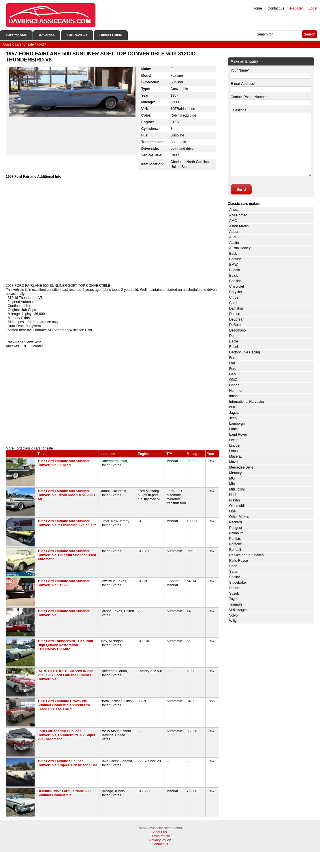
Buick (233, 276)
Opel (232, 511)
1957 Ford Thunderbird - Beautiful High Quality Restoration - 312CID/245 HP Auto (65, 645)
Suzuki (234, 593)
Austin (234, 243)
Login (313, 8)
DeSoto (235, 325)
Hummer (235, 391)
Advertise (47, 35)
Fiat (232, 363)
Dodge (234, 336)
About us (160, 832)
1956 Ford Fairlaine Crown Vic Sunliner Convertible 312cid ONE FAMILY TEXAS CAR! (64, 705)
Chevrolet (236, 286)
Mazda (234, 462)
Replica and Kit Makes (246, 555)
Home (257, 8)
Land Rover (238, 434)
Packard (235, 522)
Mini (232, 484)
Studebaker (238, 583)
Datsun (234, 314)
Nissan (234, 500)
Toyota (234, 599)
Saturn (234, 572)
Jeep (233, 418)
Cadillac (235, 281)
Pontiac (235, 539)
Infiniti (233, 396)
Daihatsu (236, 308)
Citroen (234, 297)
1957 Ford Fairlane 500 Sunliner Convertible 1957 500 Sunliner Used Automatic (66, 555)
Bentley (235, 259)
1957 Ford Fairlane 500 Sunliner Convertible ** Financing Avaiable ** (66, 523)
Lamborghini (238, 424)
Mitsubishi (236, 489)
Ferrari (234, 358)
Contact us (276, 8)
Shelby (234, 577)
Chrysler (235, 292)
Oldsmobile (237, 506)
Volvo (233, 615)
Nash (233, 495)
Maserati (235, 456)
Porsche (235, 544)
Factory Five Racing (244, 352)
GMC (233, 380)
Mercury (235, 473)
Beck (233, 254)
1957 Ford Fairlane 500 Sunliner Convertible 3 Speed (63, 463)
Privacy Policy (160, 840)
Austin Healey (240, 248)
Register (296, 8)
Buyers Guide (110, 35)
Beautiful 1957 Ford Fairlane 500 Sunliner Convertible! (64, 793)
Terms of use (160, 836)
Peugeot (235, 528)
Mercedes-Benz (241, 467)
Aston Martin (239, 226)
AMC (233, 221)
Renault (235, 550)
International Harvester (246, 402)
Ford (232, 369)
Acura (233, 210)
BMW (233, 265)
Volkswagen (238, 610)
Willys (233, 621)
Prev (14, 110)
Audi (232, 237)
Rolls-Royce (238, 561)
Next (129, 110)
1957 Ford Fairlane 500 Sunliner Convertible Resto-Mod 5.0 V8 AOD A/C (66, 495)
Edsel (233, 347)
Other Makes (239, 517)
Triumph (235, 604)
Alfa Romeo (238, 215)
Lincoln (234, 445)
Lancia (234, 429)
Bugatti (234, 270)
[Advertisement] (112, 397)
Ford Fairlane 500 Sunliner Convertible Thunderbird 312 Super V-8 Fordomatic (66, 735)
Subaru (234, 588)
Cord (233, 303)
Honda (234, 385)
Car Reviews (77, 35)
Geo (232, 374)
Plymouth (236, 533)
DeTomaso (237, 330)
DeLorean (236, 319)
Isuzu (233, 407)
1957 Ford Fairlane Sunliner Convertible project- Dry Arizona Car (67, 763)
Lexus (233, 440)
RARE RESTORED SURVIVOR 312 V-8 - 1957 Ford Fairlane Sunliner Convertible (65, 675)
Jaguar (234, 413)
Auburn (234, 232)
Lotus (233, 451)
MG (232, 478)
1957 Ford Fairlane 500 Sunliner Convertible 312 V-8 (63, 583)
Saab (233, 566)
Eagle (233, 341)
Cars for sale (16, 35)
